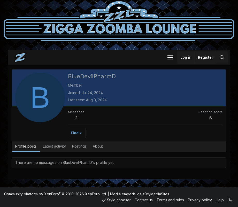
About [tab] (98, 146)
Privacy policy (200, 200)
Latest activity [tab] (54, 146)
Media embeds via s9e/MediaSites (139, 194)
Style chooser (116, 200)
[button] (170, 57)
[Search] (222, 57)
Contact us (144, 200)
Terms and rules (170, 200)
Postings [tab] (79, 146)
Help (220, 200)
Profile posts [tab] (26, 146)
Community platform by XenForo (55, 194)
